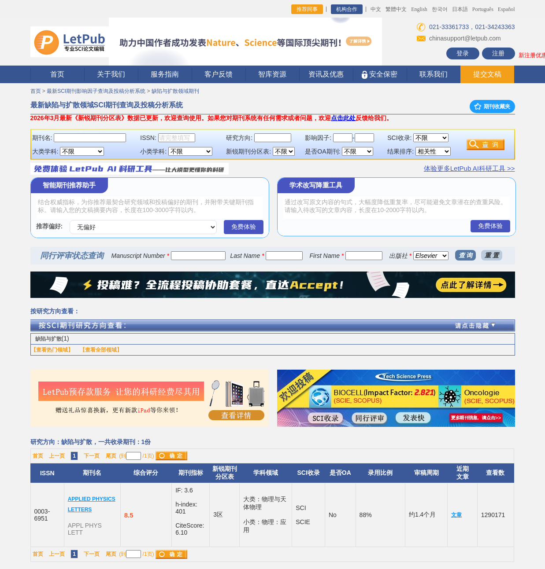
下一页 (92, 456)
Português (482, 9)
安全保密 (379, 74)
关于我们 (111, 74)
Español (506, 9)
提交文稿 (487, 74)
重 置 (492, 255)
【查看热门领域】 (52, 350)
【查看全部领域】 (101, 350)
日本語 (460, 9)
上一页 (57, 456)
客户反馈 (218, 74)
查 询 (466, 255)
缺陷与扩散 (48, 339)
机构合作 (346, 9)
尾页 (111, 456)
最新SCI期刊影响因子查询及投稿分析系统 (96, 91)
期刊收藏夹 (492, 106)
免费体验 (243, 226)
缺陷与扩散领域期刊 (175, 91)
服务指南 (165, 74)
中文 (376, 9)
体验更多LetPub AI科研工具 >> (469, 168)
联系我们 (433, 74)
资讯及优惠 (326, 74)
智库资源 (272, 74)
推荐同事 (307, 9)
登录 (462, 53)
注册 (498, 53)
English (419, 9)
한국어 (440, 9)
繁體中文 (396, 9)
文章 (456, 515)
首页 (57, 74)
